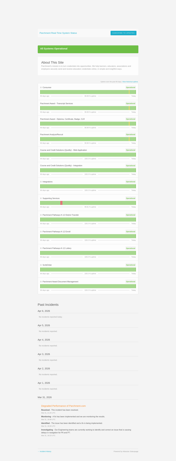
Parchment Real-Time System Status (58, 33)
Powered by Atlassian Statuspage (126, 451)
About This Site (52, 62)
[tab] (40, 92)
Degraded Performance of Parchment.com (63, 406)
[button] (123, 33)
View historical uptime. (130, 82)
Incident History (44, 451)
